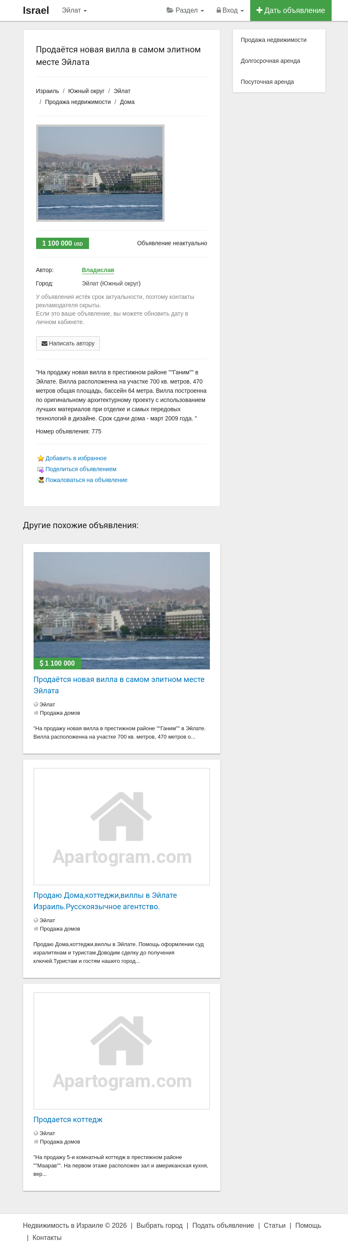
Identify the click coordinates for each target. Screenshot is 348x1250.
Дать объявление (290, 10)
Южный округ (86, 91)
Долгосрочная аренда (270, 60)
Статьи (275, 1225)
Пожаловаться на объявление (86, 480)
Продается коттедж (68, 1119)
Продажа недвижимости (78, 102)
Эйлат (74, 10)
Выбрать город (159, 1225)
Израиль (47, 91)
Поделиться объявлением (80, 469)
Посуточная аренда (267, 81)
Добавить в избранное (76, 458)
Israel (36, 10)
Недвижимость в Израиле (63, 1225)
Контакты (47, 1237)
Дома (127, 102)
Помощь (308, 1225)
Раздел (185, 10)
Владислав (98, 270)
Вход (230, 10)
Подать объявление (223, 1225)
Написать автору (68, 343)
